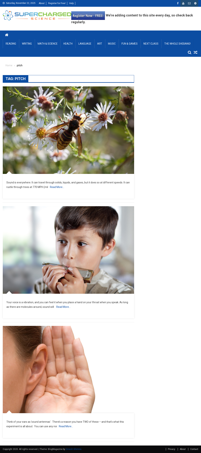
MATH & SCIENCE (48, 43)
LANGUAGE (84, 43)
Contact (194, 449)
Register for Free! (57, 3)
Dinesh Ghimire (73, 449)
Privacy (171, 449)
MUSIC (112, 43)
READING (11, 43)
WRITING (27, 43)
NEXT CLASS (150, 43)
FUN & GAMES (130, 43)
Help (71, 3)
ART (99, 43)
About (42, 3)
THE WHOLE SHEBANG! (177, 43)
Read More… (57, 187)
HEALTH (68, 43)
